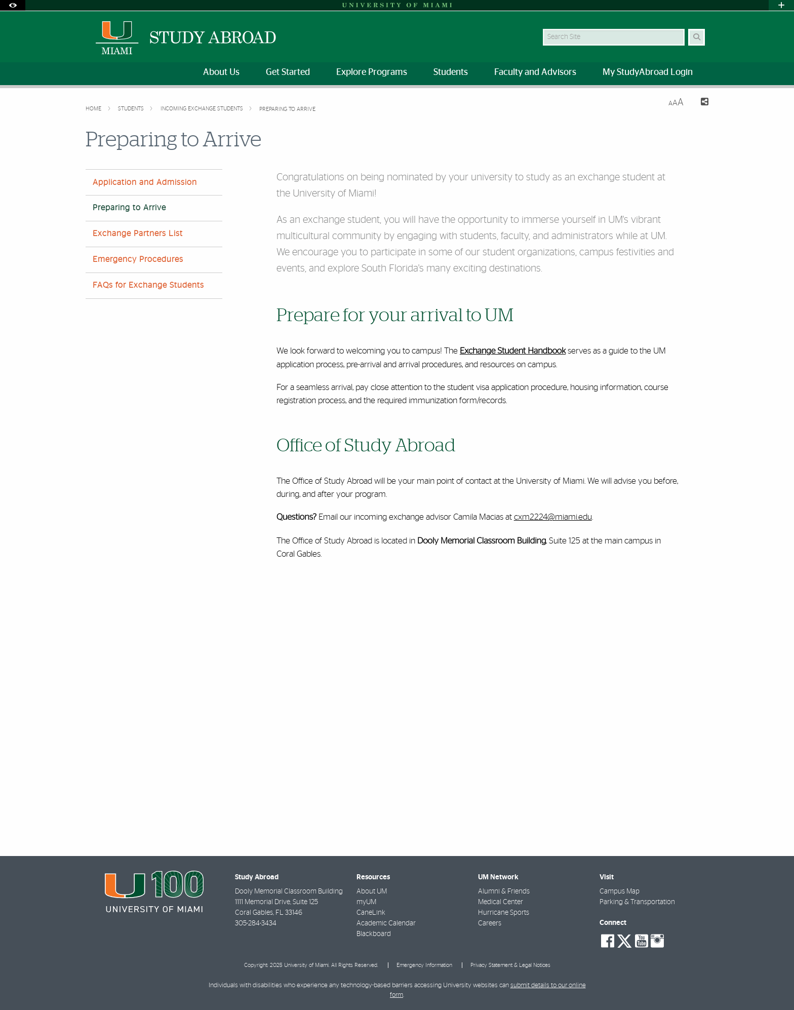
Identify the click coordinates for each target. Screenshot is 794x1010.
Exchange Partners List (138, 233)
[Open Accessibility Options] (12, 5)
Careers (489, 923)
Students (131, 108)
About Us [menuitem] (221, 72)
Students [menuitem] (450, 72)
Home (94, 108)
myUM (366, 902)
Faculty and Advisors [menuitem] (535, 72)
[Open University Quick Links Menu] (781, 5)
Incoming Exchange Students (203, 108)
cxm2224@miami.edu (553, 517)
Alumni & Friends (504, 891)
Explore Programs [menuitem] (371, 72)
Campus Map (620, 891)
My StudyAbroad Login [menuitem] (648, 72)
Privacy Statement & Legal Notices (510, 965)
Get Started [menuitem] (288, 72)
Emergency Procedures (138, 259)
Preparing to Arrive (287, 109)
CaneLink (370, 912)
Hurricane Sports (503, 912)
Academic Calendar (386, 923)
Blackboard (373, 934)
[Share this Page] (700, 103)
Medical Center (500, 902)
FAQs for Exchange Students (148, 285)
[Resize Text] (676, 102)
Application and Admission (145, 182)
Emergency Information (424, 965)
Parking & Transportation (637, 902)
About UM (371, 891)
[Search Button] (696, 37)
